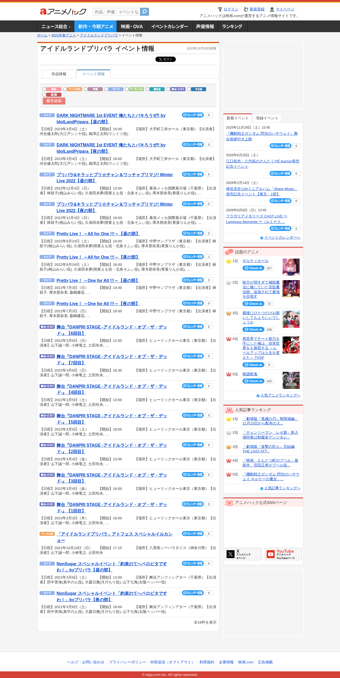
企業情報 (226, 662)
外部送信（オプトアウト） (172, 662)
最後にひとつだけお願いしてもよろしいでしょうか (261, 317)
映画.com (245, 662)
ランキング (233, 26)
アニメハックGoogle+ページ (283, 554)
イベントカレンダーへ (282, 237)
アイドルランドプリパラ (99, 35)
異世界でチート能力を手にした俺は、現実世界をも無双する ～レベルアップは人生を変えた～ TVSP (261, 348)
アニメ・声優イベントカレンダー (169, 26)
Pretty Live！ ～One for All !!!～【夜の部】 (98, 303)
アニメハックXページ (243, 554)
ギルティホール (256, 261)
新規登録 (257, 9)
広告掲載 (265, 662)
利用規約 (206, 662)
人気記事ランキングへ (282, 488)
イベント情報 (93, 74)
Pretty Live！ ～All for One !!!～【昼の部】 (98, 233)
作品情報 (59, 74)
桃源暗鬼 (250, 374)
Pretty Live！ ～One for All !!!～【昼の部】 (98, 280)
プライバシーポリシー (127, 662)
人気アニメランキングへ (280, 395)
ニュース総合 (55, 26)
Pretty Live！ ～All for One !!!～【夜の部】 (98, 257)
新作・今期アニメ (95, 26)
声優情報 (205, 26)
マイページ (285, 9)
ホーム (42, 35)
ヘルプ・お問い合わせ (85, 662)
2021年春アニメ (63, 35)
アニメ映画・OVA (132, 26)
